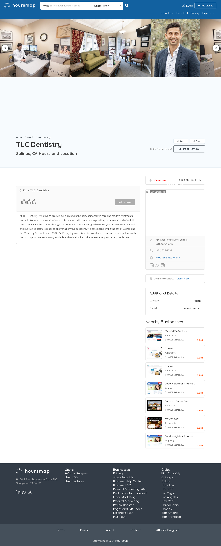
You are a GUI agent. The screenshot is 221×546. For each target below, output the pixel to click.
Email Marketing (124, 497)
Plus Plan (119, 516)
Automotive (170, 335)
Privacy (85, 530)
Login (189, 5)
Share (181, 141)
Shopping (169, 388)
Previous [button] (5, 48)
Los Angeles (169, 497)
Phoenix (166, 509)
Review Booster (123, 505)
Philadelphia (170, 505)
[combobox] (107, 5)
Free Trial (182, 13)
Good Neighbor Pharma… (180, 383)
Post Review (189, 148)
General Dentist (191, 308)
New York (167, 501)
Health (30, 137)
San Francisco (171, 516)
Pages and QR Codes (127, 509)
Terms (60, 530)
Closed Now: (160, 180)
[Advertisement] (110, 110)
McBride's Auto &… (176, 331)
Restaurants (170, 405)
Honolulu (167, 485)
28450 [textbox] (106, 5)
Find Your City (170, 473)
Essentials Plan (123, 512)
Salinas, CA (179, 339)
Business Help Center (127, 481)
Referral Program (76, 473)
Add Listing (205, 5)
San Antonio (169, 512)
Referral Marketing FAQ (129, 489)
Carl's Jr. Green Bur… (177, 401)
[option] (110, 48)
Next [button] (216, 48)
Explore (207, 13)
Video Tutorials (123, 477)
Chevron (170, 348)
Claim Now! (183, 278)
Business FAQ (122, 485)
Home (19, 137)
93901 (170, 339)
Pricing (195, 13)
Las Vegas (168, 493)
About (110, 530)
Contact (135, 530)
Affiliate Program (167, 530)
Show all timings (176, 184)
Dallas (165, 481)
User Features (74, 481)
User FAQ (71, 477)
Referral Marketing (126, 501)
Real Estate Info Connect (130, 493)
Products (165, 13)
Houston (167, 489)
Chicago (167, 477)
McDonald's (172, 419)
